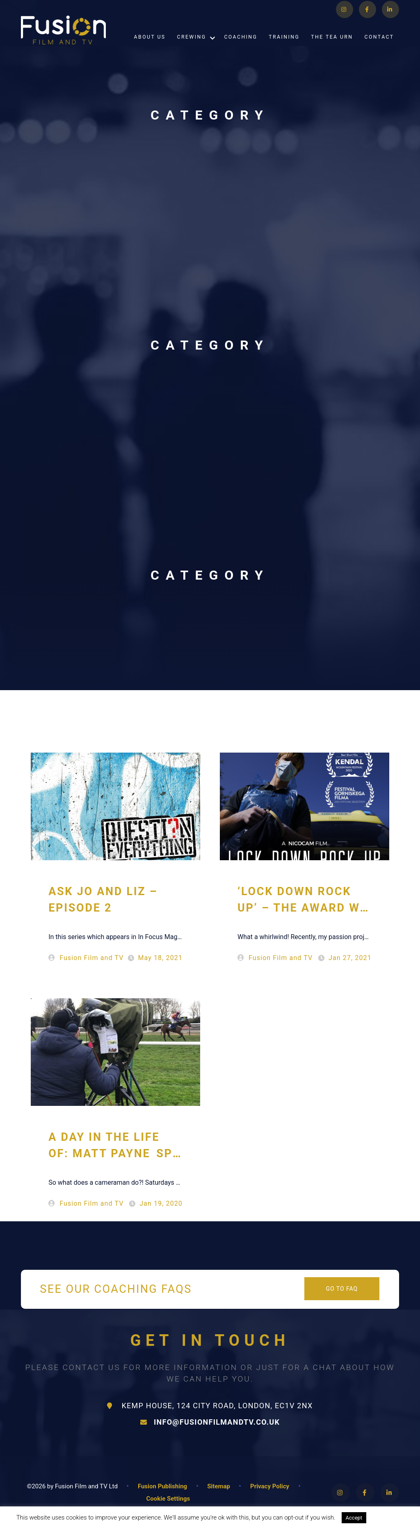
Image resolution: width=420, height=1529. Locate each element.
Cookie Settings (168, 1498)
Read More (389, 1517)
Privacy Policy (269, 1486)
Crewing (191, 46)
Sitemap (218, 1486)
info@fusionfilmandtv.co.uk (210, 1422)
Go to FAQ (342, 1288)
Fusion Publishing (162, 1486)
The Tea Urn (332, 46)
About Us (150, 46)
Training (284, 46)
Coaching (240, 46)
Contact (379, 46)
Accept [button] (354, 1518)
